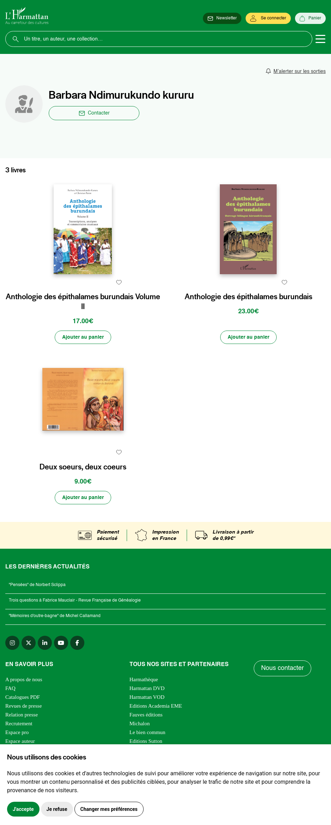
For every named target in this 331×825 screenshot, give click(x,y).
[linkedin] (45, 643)
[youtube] (61, 643)
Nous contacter (282, 668)
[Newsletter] (222, 18)
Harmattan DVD (147, 688)
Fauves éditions (146, 715)
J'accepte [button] (23, 809)
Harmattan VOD (147, 697)
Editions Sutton (146, 741)
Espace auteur (20, 741)
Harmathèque (144, 679)
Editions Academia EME (156, 706)
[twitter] (29, 643)
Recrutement (18, 723)
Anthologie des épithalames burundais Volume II (83, 302)
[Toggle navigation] (320, 39)
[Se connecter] (268, 18)
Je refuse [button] (57, 809)
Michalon (140, 723)
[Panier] (310, 18)
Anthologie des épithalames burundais (248, 297)
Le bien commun (148, 732)
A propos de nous (23, 679)
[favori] (119, 282)
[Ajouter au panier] (83, 337)
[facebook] (77, 643)
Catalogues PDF (22, 697)
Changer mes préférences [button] (109, 809)
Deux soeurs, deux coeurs (83, 467)
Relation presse (21, 715)
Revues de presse (23, 706)
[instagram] (12, 643)
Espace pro (17, 732)
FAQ (10, 688)
